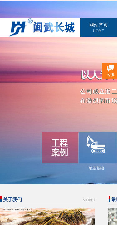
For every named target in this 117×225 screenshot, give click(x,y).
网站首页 (98, 25)
